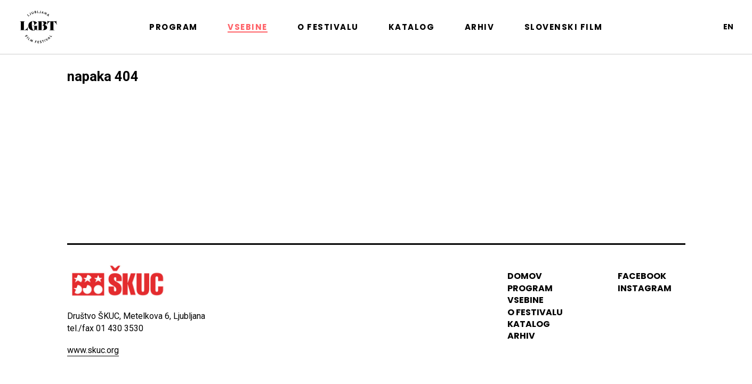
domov (524, 276)
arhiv (521, 336)
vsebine (525, 300)
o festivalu (535, 312)
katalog (528, 324)
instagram (645, 288)
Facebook (642, 276)
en (728, 26)
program (530, 288)
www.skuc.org (93, 350)
